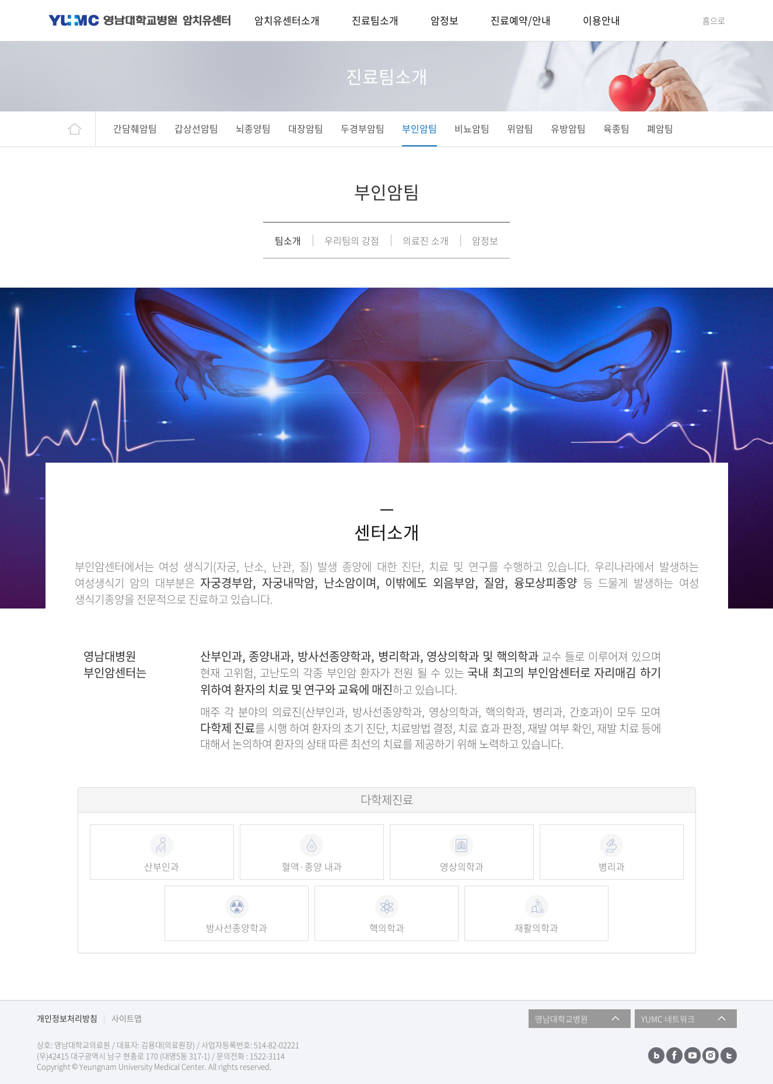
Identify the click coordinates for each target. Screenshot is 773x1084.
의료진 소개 (426, 240)
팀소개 (288, 240)
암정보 (485, 240)
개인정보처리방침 (67, 1018)
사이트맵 (126, 1018)
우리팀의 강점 (351, 240)
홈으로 (713, 20)
